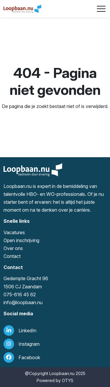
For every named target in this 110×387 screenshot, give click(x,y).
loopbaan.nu (29, 302)
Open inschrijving (21, 240)
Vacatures (14, 232)
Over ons (13, 248)
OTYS (67, 380)
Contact (12, 256)
